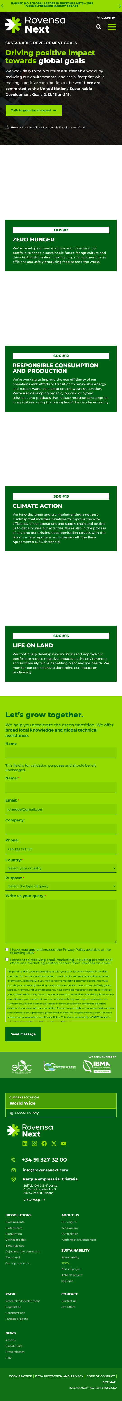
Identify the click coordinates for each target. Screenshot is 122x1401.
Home (15, 127)
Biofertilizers (13, 1228)
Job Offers (68, 1307)
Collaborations (15, 1312)
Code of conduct (101, 1376)
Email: (12, 800)
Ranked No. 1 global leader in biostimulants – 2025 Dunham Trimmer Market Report (52, 5)
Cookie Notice (20, 1376)
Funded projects (16, 1318)
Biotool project (71, 1269)
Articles (10, 1340)
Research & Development (22, 1301)
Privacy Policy (74, 950)
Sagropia (67, 1281)
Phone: (11, 840)
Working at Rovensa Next (78, 1239)
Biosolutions (18, 1215)
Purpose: (14, 878)
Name (11, 744)
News (10, 1333)
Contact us (68, 1301)
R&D (8, 1357)
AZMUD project (72, 1275)
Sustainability (31, 127)
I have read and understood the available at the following (60, 951)
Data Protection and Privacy (59, 1376)
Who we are (69, 1228)
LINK (30, 953)
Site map (109, 1382)
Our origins (68, 1222)
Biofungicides (14, 1245)
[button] (2, 6)
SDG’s (65, 1263)
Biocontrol (12, 1257)
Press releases (14, 1351)
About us (70, 1215)
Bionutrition (13, 1233)
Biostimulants (14, 1222)
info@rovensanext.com (87, 1012)
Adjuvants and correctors (22, 1251)
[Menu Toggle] (112, 26)
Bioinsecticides (15, 1239)
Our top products (17, 1263)
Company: (15, 820)
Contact (69, 1294)
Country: (14, 860)
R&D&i (10, 1294)
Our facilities (69, 1233)
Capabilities (13, 1307)
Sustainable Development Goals (41, 43)
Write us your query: (25, 896)
